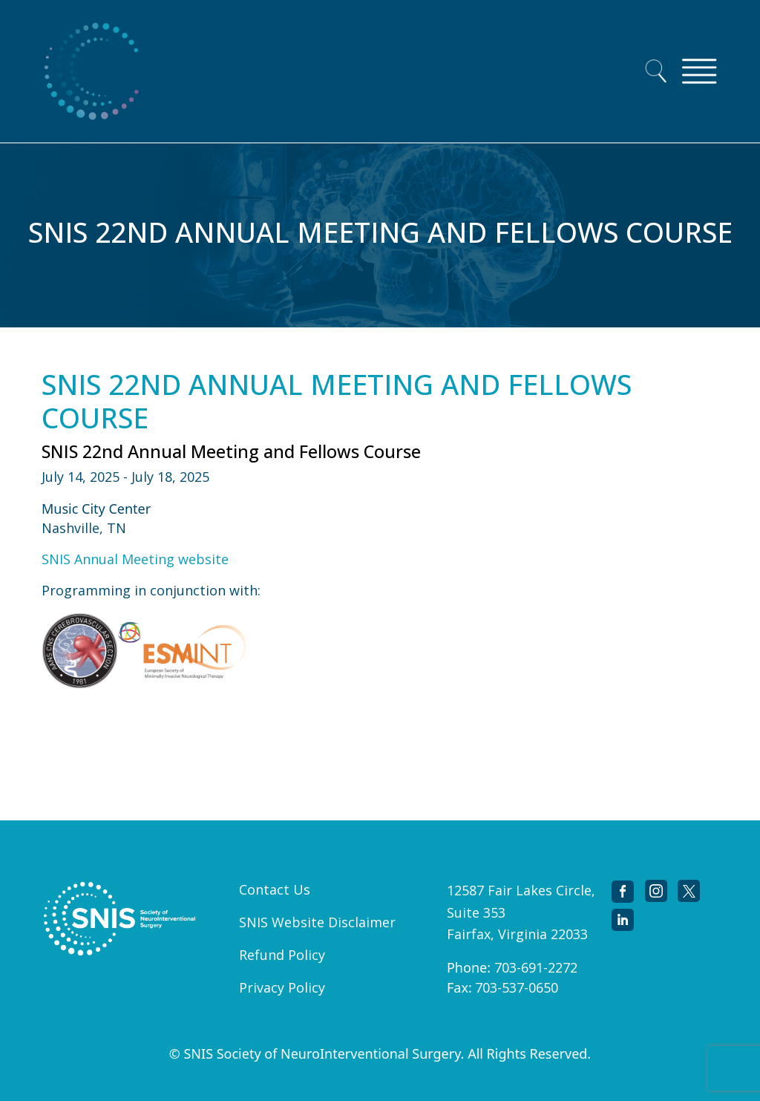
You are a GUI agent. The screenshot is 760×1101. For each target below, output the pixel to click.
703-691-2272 (535, 967)
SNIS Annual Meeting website (135, 559)
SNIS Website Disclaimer (317, 922)
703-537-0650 (516, 987)
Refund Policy (282, 955)
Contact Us (274, 889)
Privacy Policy (282, 987)
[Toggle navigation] (699, 71)
